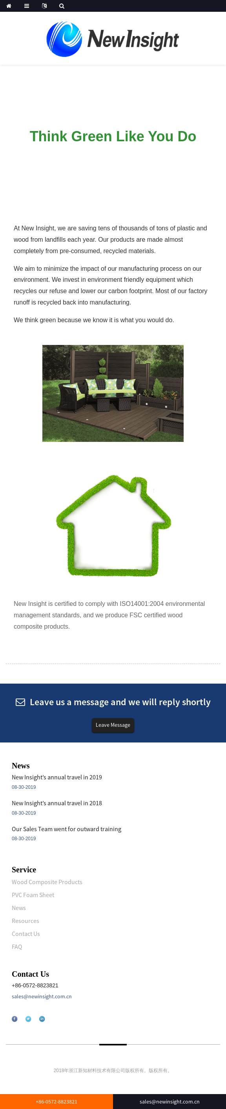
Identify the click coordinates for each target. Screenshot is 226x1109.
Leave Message (113, 724)
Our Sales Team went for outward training (66, 829)
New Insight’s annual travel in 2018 (57, 803)
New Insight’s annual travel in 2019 (57, 777)
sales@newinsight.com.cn (42, 996)
